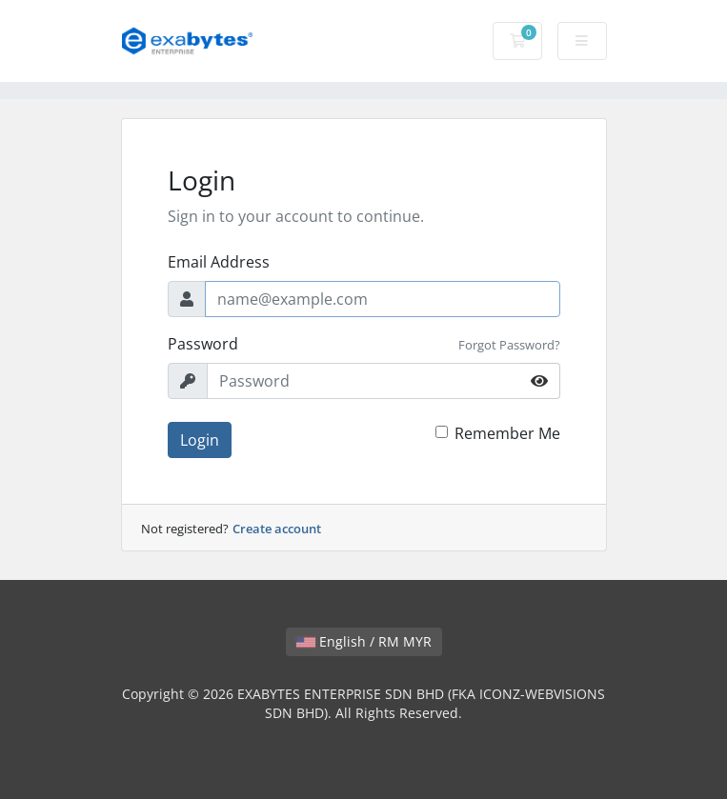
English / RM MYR (364, 641)
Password (203, 343)
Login (199, 439)
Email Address (219, 261)
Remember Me (507, 433)
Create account (276, 528)
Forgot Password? (509, 344)
